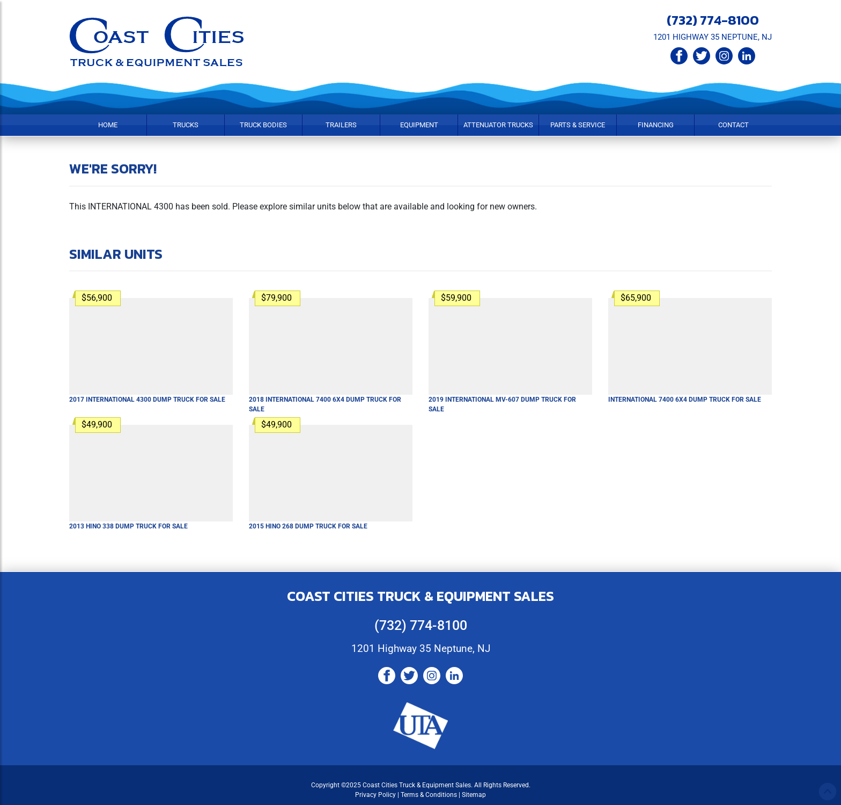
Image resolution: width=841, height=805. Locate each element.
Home (107, 125)
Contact (733, 125)
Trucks (185, 125)
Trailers (341, 125)
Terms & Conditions (429, 795)
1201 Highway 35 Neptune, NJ (420, 648)
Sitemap (474, 795)
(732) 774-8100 (713, 20)
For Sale (147, 399)
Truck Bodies (263, 125)
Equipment (419, 125)
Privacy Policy (375, 795)
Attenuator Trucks (498, 125)
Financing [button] (656, 125)
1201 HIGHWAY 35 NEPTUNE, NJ (712, 37)
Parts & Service (577, 125)
